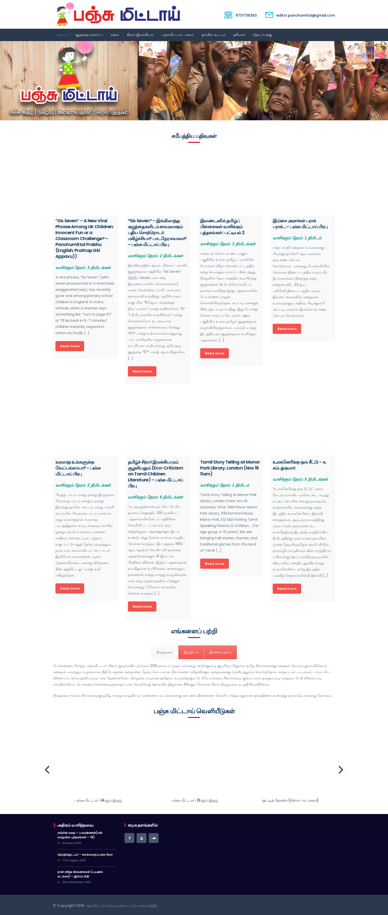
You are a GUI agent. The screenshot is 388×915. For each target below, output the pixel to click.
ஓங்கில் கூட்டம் (213, 34)
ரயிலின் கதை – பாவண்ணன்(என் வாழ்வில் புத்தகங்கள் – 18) (79, 835)
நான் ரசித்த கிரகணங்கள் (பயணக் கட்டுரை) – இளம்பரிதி (80, 874)
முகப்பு (62, 34)
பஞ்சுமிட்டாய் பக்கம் (177, 34)
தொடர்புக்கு (262, 34)
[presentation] (47, 770)
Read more (69, 346)
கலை (115, 34)
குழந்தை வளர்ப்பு (89, 34)
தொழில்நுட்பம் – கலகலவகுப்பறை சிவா (85, 854)
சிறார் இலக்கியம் (140, 34)
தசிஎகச (239, 34)
